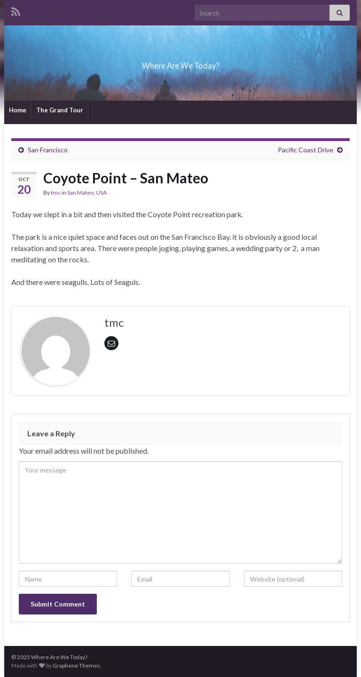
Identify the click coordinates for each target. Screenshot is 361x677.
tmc (56, 192)
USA (101, 192)
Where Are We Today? (180, 63)
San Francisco (48, 150)
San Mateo (80, 192)
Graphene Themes (76, 665)
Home (17, 110)
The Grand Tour (59, 110)
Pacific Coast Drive (305, 150)
